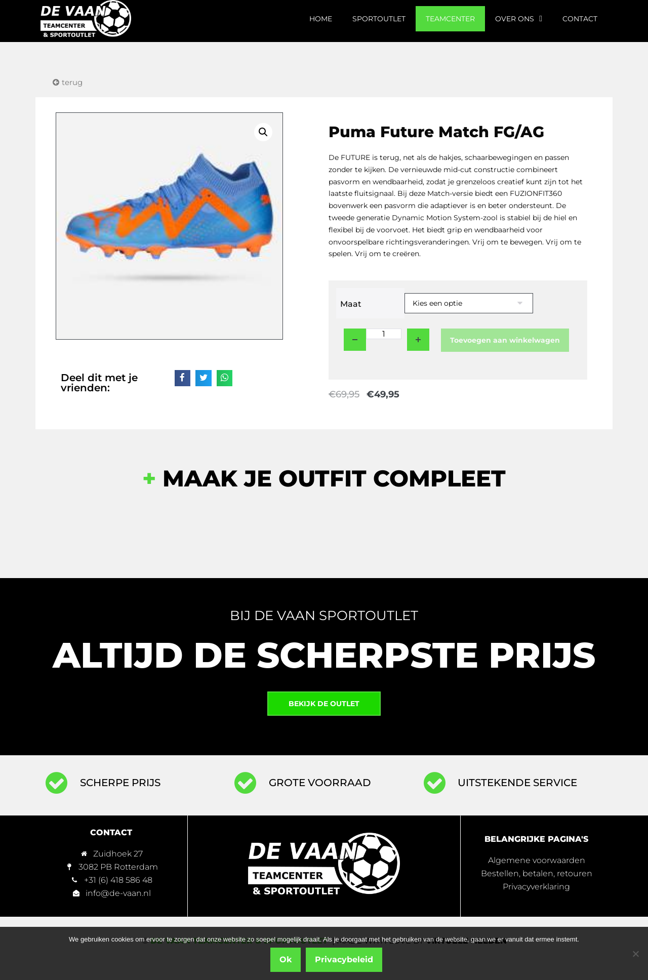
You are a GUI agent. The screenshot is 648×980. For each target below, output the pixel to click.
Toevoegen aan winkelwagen (505, 340)
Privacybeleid (344, 960)
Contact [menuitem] (579, 18)
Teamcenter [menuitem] (450, 18)
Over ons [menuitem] (518, 18)
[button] (263, 132)
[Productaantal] (383, 334)
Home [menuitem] (320, 18)
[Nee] (635, 954)
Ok (286, 960)
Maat (350, 304)
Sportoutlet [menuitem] (379, 18)
